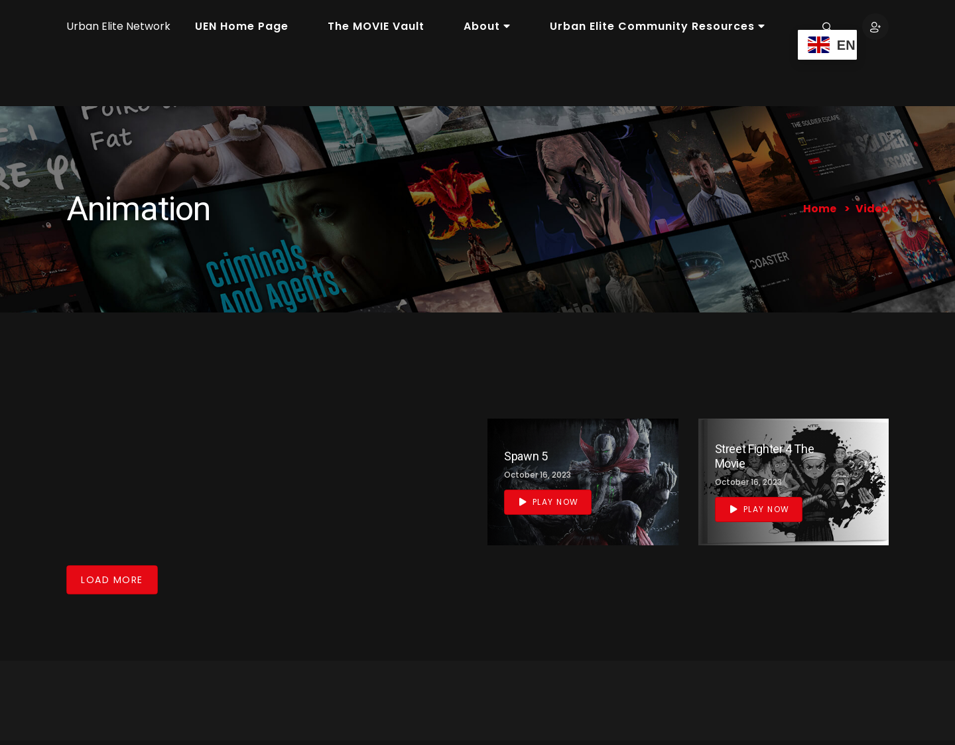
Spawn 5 (525, 456)
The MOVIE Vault (376, 26)
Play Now (549, 502)
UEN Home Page (241, 26)
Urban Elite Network (118, 26)
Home (819, 208)
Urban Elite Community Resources (657, 26)
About (487, 26)
